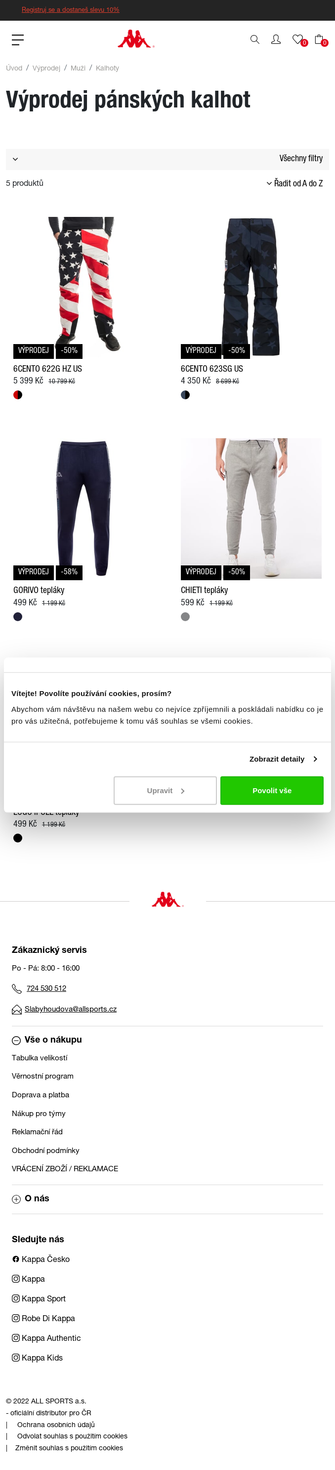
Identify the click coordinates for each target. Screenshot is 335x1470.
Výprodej (46, 69)
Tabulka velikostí (39, 1058)
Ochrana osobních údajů (56, 1425)
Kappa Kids (37, 1359)
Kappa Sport (39, 1300)
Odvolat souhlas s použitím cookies (72, 1437)
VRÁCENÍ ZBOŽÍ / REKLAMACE (65, 1169)
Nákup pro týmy (39, 1114)
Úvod (14, 69)
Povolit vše (272, 790)
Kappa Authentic (46, 1339)
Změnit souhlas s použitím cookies (69, 1448)
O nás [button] (30, 1199)
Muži (78, 69)
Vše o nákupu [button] (47, 1040)
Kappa (28, 1280)
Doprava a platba (40, 1095)
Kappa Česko (41, 1260)
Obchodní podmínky (46, 1151)
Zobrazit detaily (277, 759)
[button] (276, 39)
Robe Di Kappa (43, 1320)
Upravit (166, 790)
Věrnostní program (43, 1077)
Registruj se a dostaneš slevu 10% (71, 10)
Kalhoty (107, 69)
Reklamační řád (37, 1132)
